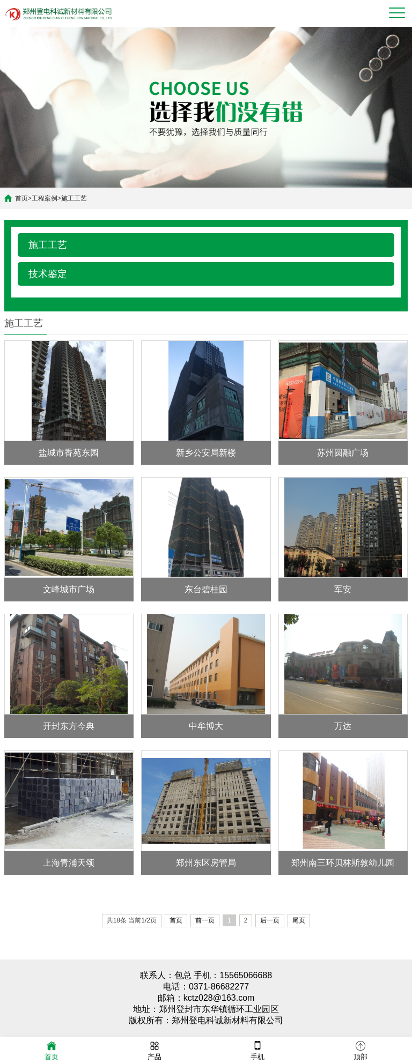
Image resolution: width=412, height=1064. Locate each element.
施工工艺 (74, 198)
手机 (257, 1050)
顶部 (360, 1050)
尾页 (298, 920)
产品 (154, 1050)
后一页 (269, 920)
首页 (21, 198)
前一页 (205, 920)
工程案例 (44, 198)
